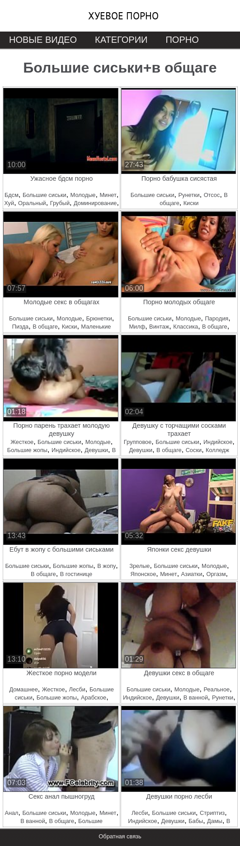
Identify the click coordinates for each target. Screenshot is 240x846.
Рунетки (188, 195)
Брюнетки (99, 318)
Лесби (77, 689)
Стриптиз (212, 812)
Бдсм (12, 195)
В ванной (196, 697)
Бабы (195, 821)
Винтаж (159, 326)
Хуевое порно (123, 15)
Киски (191, 203)
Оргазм (216, 574)
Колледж (217, 450)
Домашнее (23, 689)
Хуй (9, 203)
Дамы (214, 821)
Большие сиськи (44, 195)
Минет (107, 195)
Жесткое (21, 442)
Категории (121, 40)
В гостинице (76, 574)
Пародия (216, 318)
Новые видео (43, 40)
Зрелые (139, 565)
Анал (11, 812)
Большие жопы (27, 450)
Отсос (212, 195)
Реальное (216, 689)
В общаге (45, 326)
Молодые (83, 195)
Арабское (93, 697)
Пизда (20, 326)
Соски (194, 450)
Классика (185, 326)
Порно (181, 40)
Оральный (32, 203)
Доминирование (95, 203)
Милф (137, 326)
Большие (90, 821)
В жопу (106, 565)
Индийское (66, 450)
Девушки (96, 450)
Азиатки (191, 574)
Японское (143, 574)
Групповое (137, 442)
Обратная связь (120, 836)
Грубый (60, 203)
